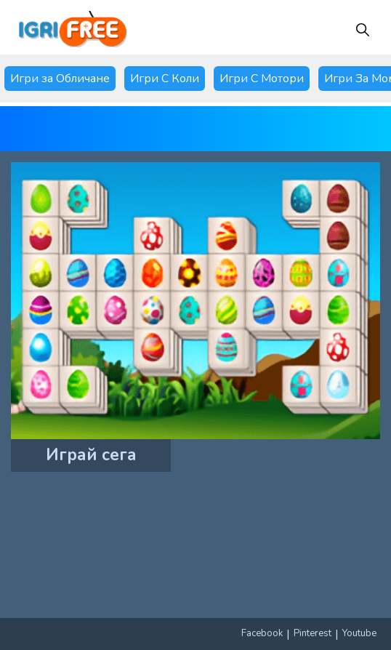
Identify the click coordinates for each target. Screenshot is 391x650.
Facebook (262, 633)
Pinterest (312, 633)
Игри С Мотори (261, 79)
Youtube (359, 633)
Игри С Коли (164, 79)
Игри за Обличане (60, 79)
